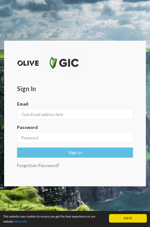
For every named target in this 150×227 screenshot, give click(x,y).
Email (22, 104)
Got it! (128, 218)
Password (27, 127)
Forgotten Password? (38, 165)
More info (20, 221)
